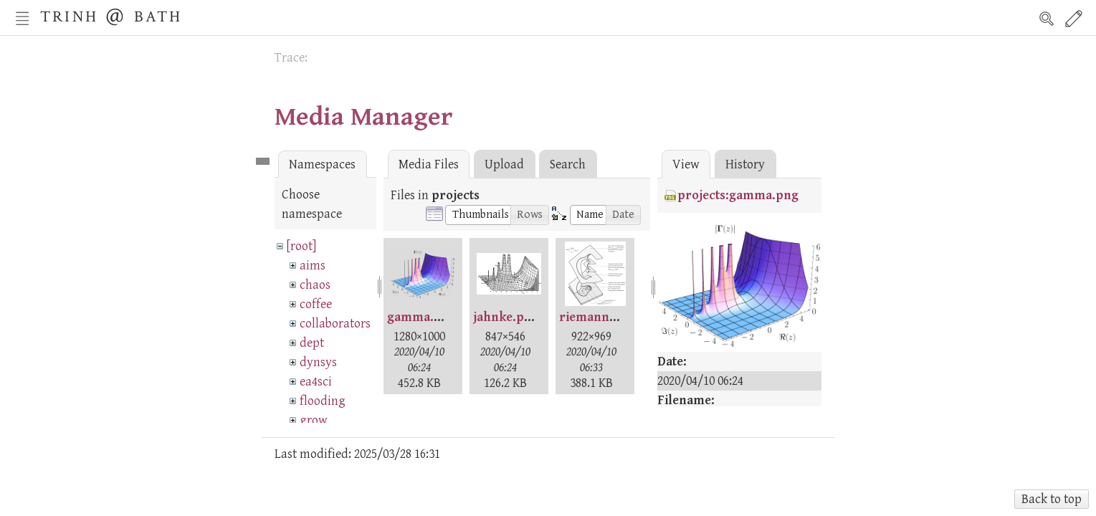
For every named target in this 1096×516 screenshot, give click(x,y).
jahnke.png (506, 317)
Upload (504, 164)
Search (1046, 18)
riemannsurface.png (619, 317)
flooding (323, 400)
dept (312, 342)
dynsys (318, 362)
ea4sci (316, 381)
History (745, 164)
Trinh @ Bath (111, 14)
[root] (301, 246)
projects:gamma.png (738, 195)
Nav (22, 18)
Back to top (1051, 499)
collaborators (335, 323)
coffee (316, 304)
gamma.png (422, 317)
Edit (1074, 18)
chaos (315, 284)
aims (312, 265)
